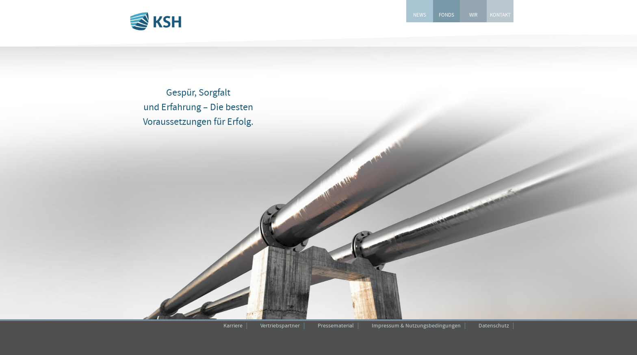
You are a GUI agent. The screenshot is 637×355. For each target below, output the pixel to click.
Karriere (233, 326)
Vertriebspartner (280, 326)
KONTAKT (500, 15)
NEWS (419, 15)
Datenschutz (494, 326)
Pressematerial (336, 326)
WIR (473, 15)
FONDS (446, 15)
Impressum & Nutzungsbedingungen (416, 326)
